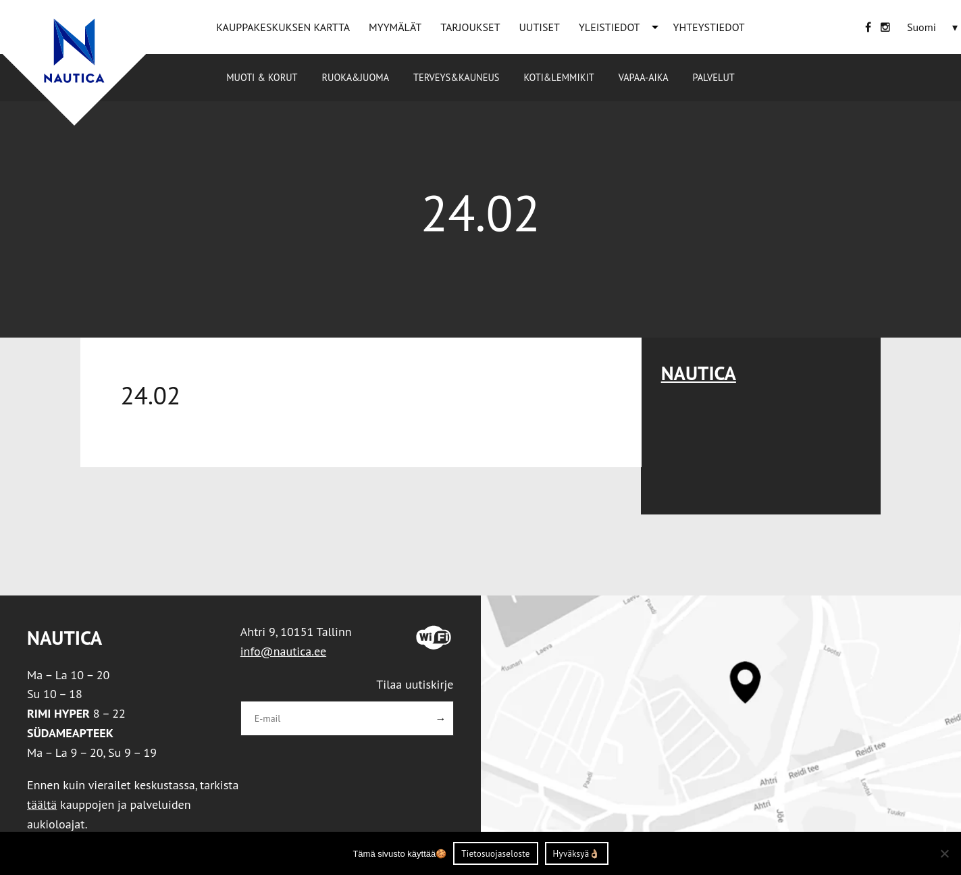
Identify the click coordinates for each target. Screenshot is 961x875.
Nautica (698, 373)
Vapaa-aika (644, 77)
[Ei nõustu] (944, 853)
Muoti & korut (261, 77)
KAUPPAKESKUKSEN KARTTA (283, 27)
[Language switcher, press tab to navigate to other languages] (921, 27)
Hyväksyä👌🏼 (576, 853)
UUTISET (539, 27)
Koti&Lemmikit (558, 77)
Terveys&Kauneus (456, 77)
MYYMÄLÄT (395, 27)
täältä (42, 804)
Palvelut (714, 77)
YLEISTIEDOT (609, 27)
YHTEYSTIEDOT (709, 27)
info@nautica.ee (283, 651)
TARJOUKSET (470, 27)
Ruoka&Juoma (355, 77)
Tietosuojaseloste (495, 853)
